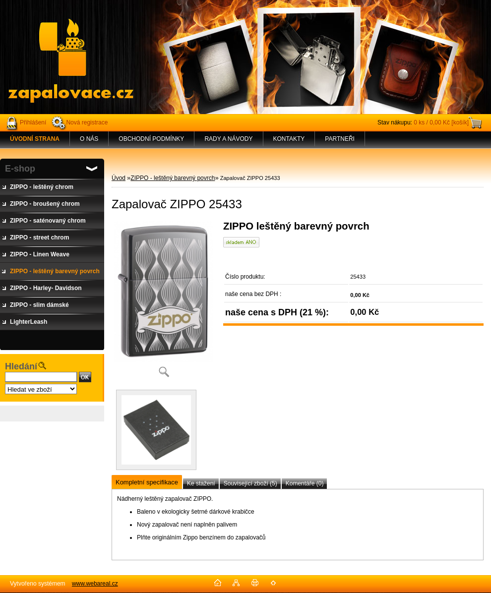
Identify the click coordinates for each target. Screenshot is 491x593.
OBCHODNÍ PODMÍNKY (151, 138)
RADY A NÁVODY (228, 138)
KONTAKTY (289, 138)
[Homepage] (35, 138)
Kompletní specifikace (147, 482)
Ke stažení (201, 483)
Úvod (118, 178)
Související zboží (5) (250, 483)
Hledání (21, 366)
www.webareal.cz (95, 583)
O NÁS (89, 138)
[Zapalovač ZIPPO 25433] (163, 302)
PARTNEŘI (340, 138)
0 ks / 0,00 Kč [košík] (441, 122)
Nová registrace (87, 122)
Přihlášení (33, 122)
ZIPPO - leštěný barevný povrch (172, 178)
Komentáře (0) (305, 483)
